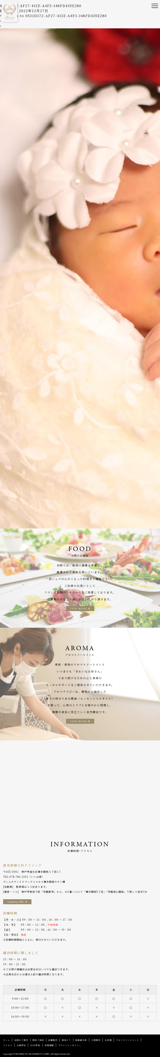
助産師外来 (81, 1040)
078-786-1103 (18, 876)
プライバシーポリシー (69, 1045)
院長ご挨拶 (38, 1040)
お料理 (108, 1040)
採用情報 (49, 1045)
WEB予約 (35, 1045)
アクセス (7, 1045)
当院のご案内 (21, 1040)
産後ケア (66, 1040)
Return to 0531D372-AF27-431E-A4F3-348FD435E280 (53, 15)
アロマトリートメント (127, 1040)
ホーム (6, 1040)
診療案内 (53, 1040)
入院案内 (95, 1040)
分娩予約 (21, 1045)
